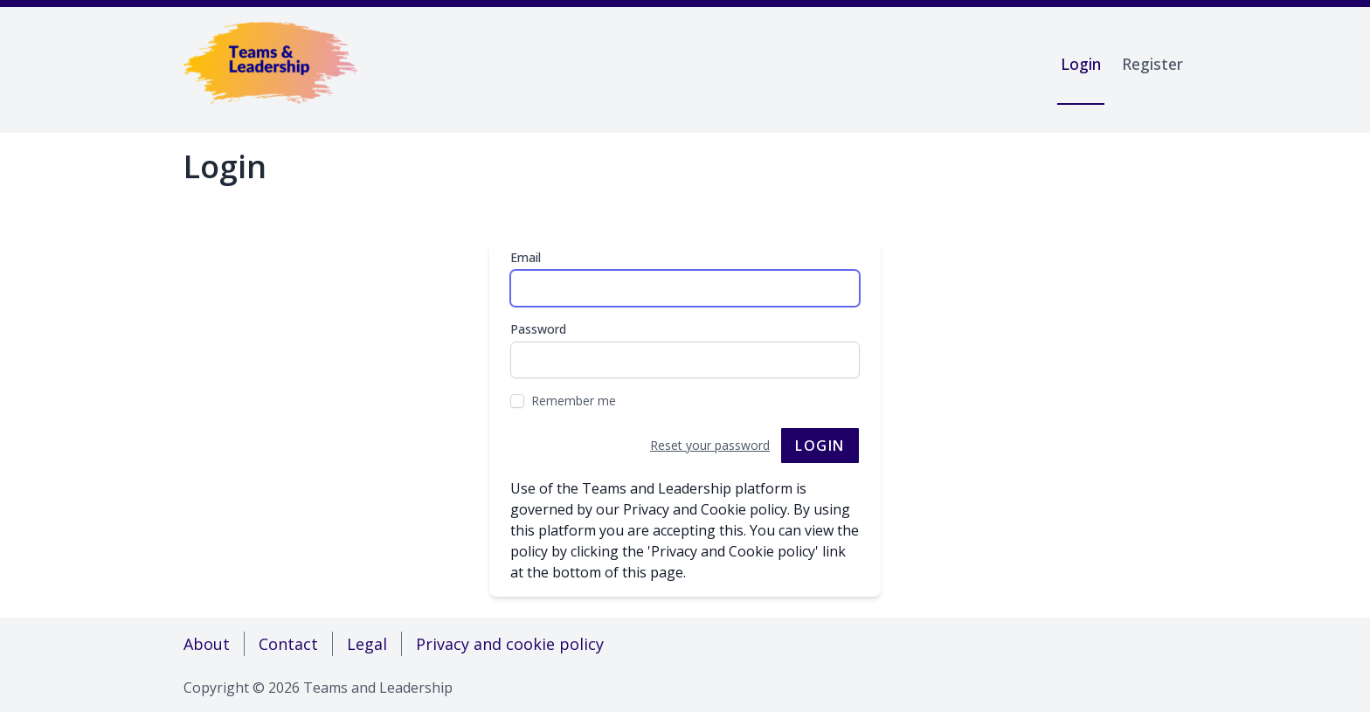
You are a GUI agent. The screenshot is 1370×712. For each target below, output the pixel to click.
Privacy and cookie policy (510, 643)
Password (538, 329)
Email (525, 257)
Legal (367, 643)
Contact (288, 643)
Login (1081, 63)
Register (1152, 63)
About (206, 643)
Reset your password (710, 445)
